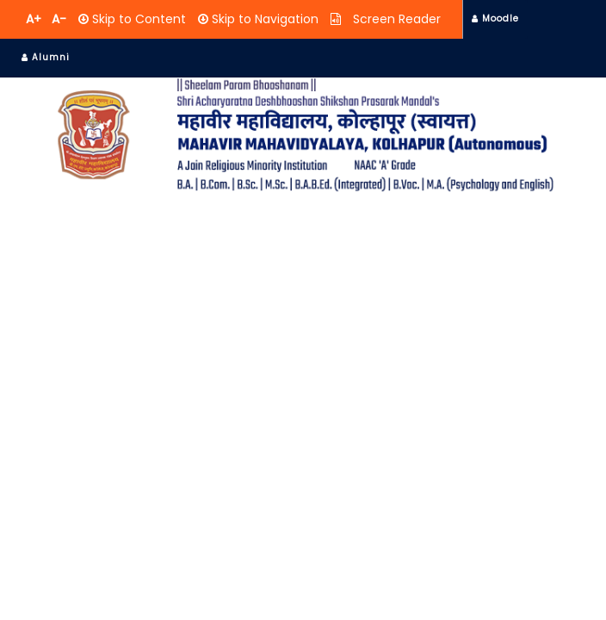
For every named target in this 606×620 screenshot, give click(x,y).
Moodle (495, 18)
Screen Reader (395, 19)
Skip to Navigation (263, 19)
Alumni (46, 57)
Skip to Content (137, 19)
